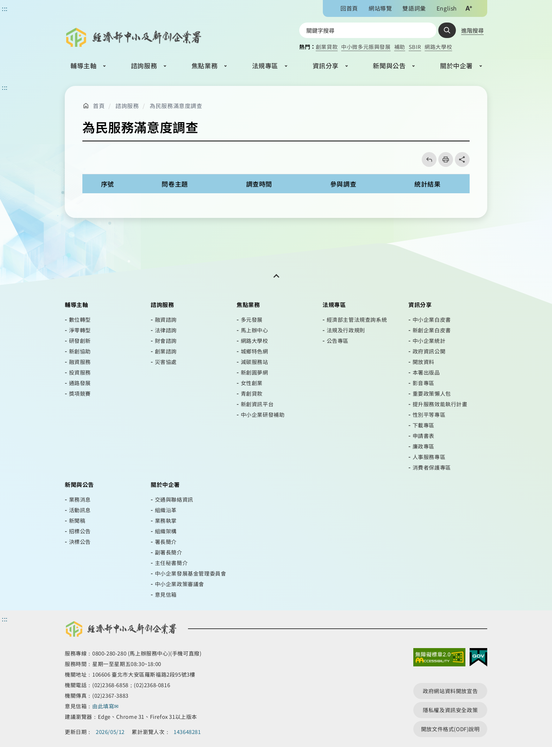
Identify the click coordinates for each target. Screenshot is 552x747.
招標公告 (80, 531)
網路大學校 (438, 46)
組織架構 (166, 531)
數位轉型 (80, 319)
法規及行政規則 (346, 330)
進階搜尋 (472, 30)
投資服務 (80, 372)
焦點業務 (205, 65)
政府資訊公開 (429, 351)
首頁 (99, 105)
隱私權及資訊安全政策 (450, 710)
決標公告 (80, 541)
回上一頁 (427, 159)
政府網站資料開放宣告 (450, 691)
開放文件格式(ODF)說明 (450, 729)
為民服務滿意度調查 (176, 105)
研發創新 (80, 340)
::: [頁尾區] (5, 618)
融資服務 (80, 361)
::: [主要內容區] (5, 87)
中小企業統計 (429, 340)
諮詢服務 (144, 65)
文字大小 (468, 8)
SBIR (415, 46)
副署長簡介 (168, 552)
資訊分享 (326, 65)
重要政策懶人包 (432, 393)
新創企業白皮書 (432, 330)
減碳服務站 (254, 361)
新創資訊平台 (257, 404)
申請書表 (423, 435)
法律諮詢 (166, 330)
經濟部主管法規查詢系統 (357, 319)
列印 (443, 159)
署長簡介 (166, 541)
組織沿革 (166, 510)
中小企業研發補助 (263, 414)
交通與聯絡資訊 (174, 499)
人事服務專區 (429, 456)
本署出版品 (426, 372)
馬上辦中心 (254, 330)
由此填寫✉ (106, 706)
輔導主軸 (83, 65)
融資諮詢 (166, 319)
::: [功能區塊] (5, 8)
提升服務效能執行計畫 (440, 404)
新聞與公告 (389, 65)
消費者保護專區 (432, 467)
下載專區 (423, 425)
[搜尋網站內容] (368, 30)
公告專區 (338, 340)
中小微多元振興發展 (365, 46)
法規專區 (265, 65)
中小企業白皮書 (432, 319)
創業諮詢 (166, 351)
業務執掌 (166, 520)
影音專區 (423, 383)
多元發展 (252, 319)
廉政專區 (423, 446)
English (447, 8)
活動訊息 (80, 510)
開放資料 (423, 361)
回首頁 (349, 8)
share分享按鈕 (462, 159)
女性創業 (252, 383)
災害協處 (166, 361)
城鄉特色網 (254, 351)
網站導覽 (380, 8)
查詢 (447, 30)
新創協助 (80, 351)
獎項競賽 (80, 393)
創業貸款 (327, 46)
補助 (399, 46)
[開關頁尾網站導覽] (276, 276)
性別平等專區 (429, 414)
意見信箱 (166, 594)
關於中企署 (456, 65)
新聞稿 (77, 520)
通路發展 (80, 383)
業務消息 (80, 499)
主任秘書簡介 (171, 562)
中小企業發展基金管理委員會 (190, 573)
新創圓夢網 (254, 372)
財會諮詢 (166, 340)
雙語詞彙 (414, 8)
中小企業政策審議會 (179, 584)
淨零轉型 (80, 330)
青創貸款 (252, 393)
